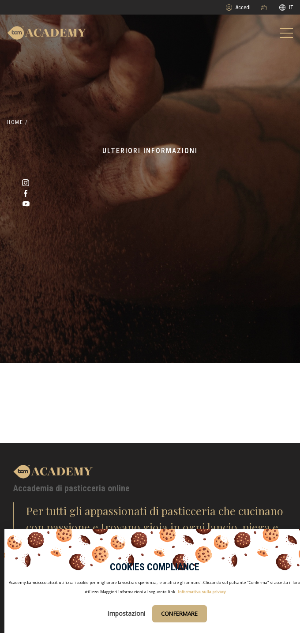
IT (286, 7)
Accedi (238, 7)
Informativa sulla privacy (202, 592)
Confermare (179, 614)
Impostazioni (126, 613)
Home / (17, 122)
